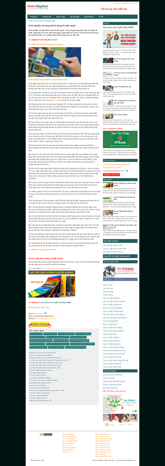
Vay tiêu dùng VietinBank (112, 308)
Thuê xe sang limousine (112, 385)
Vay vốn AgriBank (68, 434)
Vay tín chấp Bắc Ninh (102, 445)
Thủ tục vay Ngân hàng (112, 367)
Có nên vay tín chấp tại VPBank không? (43, 379)
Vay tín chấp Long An (102, 443)
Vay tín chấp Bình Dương (103, 439)
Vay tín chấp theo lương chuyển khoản (55, 268)
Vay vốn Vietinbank (68, 439)
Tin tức (101, 17)
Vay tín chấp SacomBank (113, 328)
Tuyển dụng (134, 3)
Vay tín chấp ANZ (109, 334)
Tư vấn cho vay (39, 21)
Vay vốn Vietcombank (69, 436)
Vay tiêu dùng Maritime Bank (114, 350)
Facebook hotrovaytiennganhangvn (116, 164)
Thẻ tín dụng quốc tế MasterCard (58, 337)
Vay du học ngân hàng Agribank (40, 355)
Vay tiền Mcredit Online (37, 384)
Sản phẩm (107, 180)
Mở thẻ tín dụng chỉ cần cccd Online (42, 352)
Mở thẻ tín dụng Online (56, 347)
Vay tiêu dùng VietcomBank (113, 314)
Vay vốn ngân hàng (111, 262)
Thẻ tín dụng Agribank (83, 334)
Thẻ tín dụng (88, 17)
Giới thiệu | (125, 3)
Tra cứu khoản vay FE (37, 374)
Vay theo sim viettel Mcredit (39, 386)
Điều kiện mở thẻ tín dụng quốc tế (58, 344)
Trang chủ (33, 17)
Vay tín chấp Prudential (112, 364)
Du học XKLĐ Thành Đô (112, 375)
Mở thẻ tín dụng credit (37, 344)
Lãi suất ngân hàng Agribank (79, 340)
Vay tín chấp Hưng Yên (102, 447)
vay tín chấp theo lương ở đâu (114, 249)
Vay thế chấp (74, 17)
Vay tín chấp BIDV (110, 324)
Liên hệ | (117, 3)
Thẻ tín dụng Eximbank (78, 337)
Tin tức (106, 23)
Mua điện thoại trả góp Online (40, 382)
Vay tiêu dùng (108, 292)
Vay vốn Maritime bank (69, 441)
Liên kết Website (109, 371)
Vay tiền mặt (46, 17)
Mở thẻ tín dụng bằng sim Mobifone (82, 344)
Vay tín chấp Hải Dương (103, 450)
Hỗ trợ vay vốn (109, 160)
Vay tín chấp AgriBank (111, 298)
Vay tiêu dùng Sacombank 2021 (40, 399)
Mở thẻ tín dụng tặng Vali (38, 347)
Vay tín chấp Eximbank (112, 344)
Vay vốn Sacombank (69, 447)
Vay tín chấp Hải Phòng (103, 452)
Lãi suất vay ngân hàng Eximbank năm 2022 (45, 365)
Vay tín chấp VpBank (111, 337)
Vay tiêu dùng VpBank (111, 341)
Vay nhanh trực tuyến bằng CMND (118, 27)
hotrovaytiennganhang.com (45, 318)
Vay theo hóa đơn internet (113, 252)
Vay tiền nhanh (110, 241)
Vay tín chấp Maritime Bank (113, 347)
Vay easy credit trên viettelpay (40, 377)
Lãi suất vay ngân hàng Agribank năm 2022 (45, 367)
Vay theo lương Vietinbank (38, 394)
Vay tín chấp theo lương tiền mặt (115, 360)
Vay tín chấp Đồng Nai (102, 441)
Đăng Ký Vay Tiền (111, 175)
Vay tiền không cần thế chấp (114, 354)
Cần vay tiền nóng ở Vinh (113, 245)
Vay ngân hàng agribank (38, 372)
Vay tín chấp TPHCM (102, 436)
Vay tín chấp (60, 17)
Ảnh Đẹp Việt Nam (110, 388)
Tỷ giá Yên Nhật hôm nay (122, 87)
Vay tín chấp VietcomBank (113, 311)
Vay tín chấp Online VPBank (112, 128)
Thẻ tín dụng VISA (36, 334)
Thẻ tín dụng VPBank (61, 340)
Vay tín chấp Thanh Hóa (103, 456)
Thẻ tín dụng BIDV (50, 334)
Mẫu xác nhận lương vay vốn (114, 391)
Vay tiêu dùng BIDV (110, 321)
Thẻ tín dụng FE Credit (37, 337)
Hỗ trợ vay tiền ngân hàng (39, 307)
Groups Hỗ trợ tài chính (112, 168)
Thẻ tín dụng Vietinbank (66, 334)
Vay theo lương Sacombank (39, 391)
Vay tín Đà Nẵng (100, 454)
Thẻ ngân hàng (50, 21)
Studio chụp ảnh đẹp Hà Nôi (114, 381)
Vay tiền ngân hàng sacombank (40, 369)
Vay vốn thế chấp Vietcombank (115, 318)
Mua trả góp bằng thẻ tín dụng (76, 347)
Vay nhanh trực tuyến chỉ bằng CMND (55, 302)
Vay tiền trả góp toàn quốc (116, 256)
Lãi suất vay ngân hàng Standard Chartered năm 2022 (49, 360)
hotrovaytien (38, 313)
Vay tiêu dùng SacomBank (113, 331)
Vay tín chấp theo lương (112, 357)
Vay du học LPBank (120, 114)
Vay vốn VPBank (67, 443)
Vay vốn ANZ (66, 445)
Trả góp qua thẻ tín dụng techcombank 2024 (45, 357)
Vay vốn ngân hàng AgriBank (114, 301)
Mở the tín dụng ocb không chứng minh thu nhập (47, 389)
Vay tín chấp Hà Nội (101, 434)
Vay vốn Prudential (68, 450)
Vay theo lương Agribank (38, 396)
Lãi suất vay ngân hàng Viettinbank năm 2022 (45, 362)
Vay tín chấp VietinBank (112, 305)
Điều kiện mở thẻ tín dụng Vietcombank (47, 44)
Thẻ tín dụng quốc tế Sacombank (41, 340)
